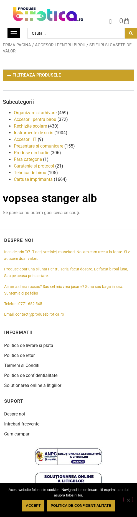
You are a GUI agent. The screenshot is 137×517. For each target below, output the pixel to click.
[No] (128, 499)
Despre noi (14, 414)
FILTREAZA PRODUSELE (36, 75)
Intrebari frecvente (21, 424)
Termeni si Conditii (22, 365)
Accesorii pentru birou (60, 44)
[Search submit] (131, 33)
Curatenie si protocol (34, 166)
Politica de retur (19, 355)
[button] (68, 75)
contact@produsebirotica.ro (39, 314)
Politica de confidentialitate (30, 375)
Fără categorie (28, 159)
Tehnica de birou (30, 172)
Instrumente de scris (33, 132)
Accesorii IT (25, 139)
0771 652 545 (30, 303)
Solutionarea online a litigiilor (32, 385)
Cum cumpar (16, 434)
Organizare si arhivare (35, 112)
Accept (33, 505)
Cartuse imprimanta (33, 179)
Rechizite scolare (30, 126)
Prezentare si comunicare (38, 146)
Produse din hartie (31, 152)
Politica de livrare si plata (28, 345)
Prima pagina (17, 44)
